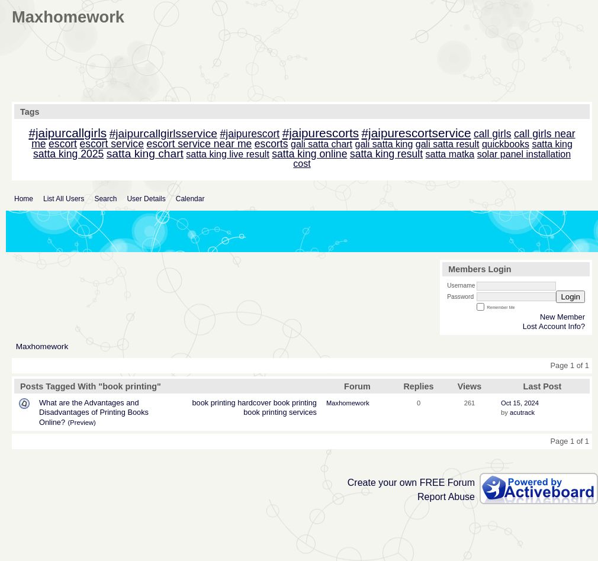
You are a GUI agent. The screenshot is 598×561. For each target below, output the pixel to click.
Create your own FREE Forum (411, 483)
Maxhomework (42, 346)
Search (105, 199)
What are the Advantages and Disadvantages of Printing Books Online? (94, 412)
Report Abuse (446, 497)
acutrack (522, 412)
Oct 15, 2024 (520, 403)
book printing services (280, 412)
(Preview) (82, 422)
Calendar (190, 199)
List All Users (63, 199)
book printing (213, 402)
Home (23, 199)
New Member (562, 316)
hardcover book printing (277, 402)
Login (570, 296)
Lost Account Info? (554, 326)
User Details (146, 199)
